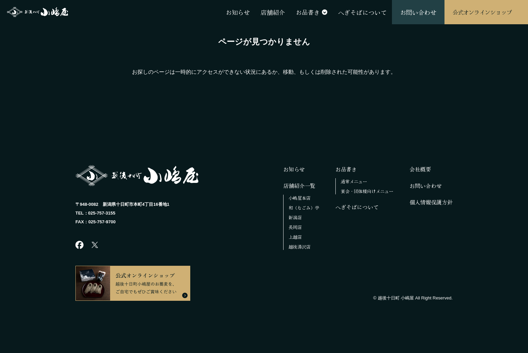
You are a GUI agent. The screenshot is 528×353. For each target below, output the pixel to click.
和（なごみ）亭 (304, 207)
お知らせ (294, 169)
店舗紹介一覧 (299, 186)
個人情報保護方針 (431, 202)
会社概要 (420, 169)
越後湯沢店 (299, 247)
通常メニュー (354, 181)
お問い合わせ (425, 186)
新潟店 (295, 217)
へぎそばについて (356, 207)
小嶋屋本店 (299, 198)
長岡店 (295, 227)
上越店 (295, 237)
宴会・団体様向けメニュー (367, 191)
